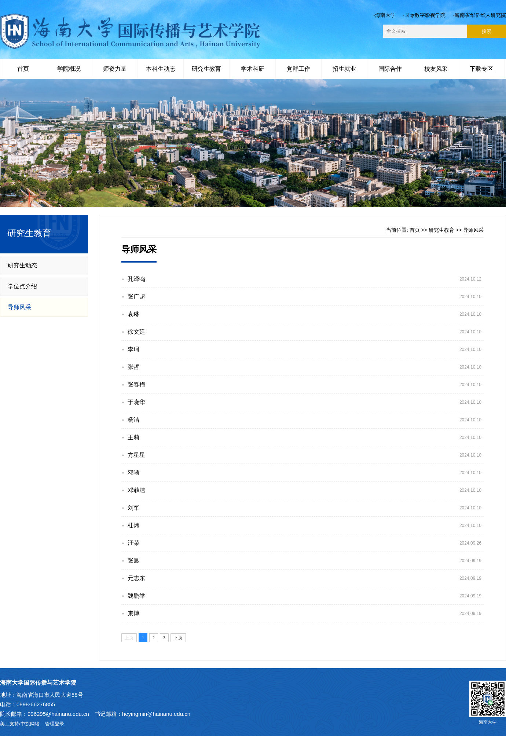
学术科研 (252, 69)
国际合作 (390, 69)
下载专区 (481, 69)
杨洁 (133, 420)
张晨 (133, 560)
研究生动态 (22, 265)
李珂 (133, 349)
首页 (23, 69)
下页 (178, 637)
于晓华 (136, 402)
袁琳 (133, 314)
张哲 (133, 367)
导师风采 (19, 307)
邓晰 (133, 472)
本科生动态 (160, 69)
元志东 (136, 578)
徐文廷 (136, 332)
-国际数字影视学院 (424, 15)
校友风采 (436, 69)
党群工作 (298, 69)
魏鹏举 (136, 596)
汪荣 (133, 543)
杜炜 (133, 525)
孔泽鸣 (136, 279)
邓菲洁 (136, 490)
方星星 (136, 455)
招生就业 (344, 69)
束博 (133, 613)
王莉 (133, 437)
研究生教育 (206, 69)
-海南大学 (384, 15)
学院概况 (69, 69)
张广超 (136, 296)
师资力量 (114, 69)
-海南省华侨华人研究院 (479, 15)
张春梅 (136, 384)
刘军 (133, 508)
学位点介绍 (22, 286)
